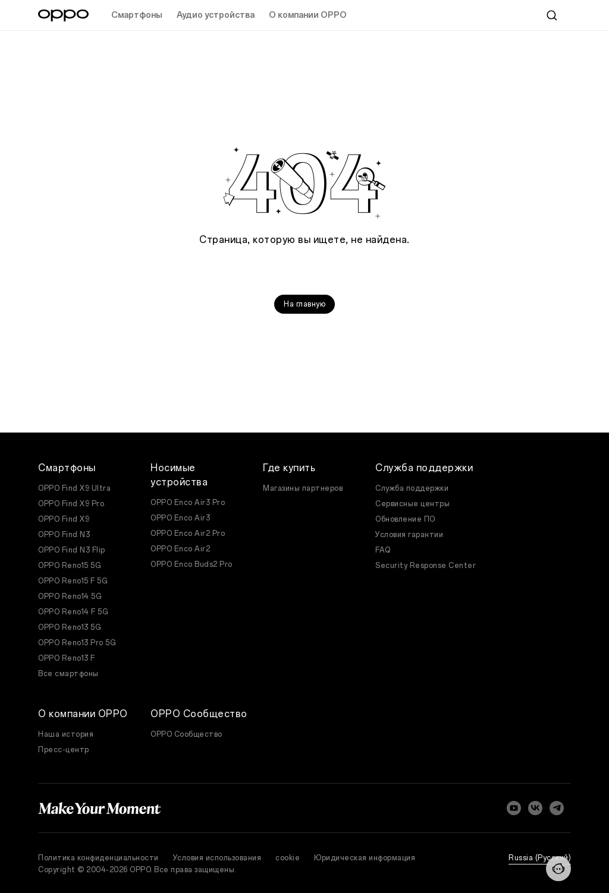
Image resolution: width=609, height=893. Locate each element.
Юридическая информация (364, 858)
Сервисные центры (412, 504)
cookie (287, 858)
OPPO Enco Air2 (180, 549)
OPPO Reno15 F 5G (73, 581)
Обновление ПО (405, 519)
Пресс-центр (63, 750)
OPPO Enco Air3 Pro (187, 502)
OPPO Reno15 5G (69, 565)
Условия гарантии (409, 535)
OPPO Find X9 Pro (71, 504)
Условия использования (217, 858)
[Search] (552, 15)
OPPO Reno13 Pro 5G (77, 643)
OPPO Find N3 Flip (71, 550)
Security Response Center (425, 565)
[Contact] (558, 868)
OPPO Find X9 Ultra (74, 488)
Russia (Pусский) (539, 858)
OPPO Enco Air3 (180, 518)
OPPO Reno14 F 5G (73, 612)
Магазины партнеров (303, 488)
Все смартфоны (68, 674)
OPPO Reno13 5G (69, 627)
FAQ (383, 550)
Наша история (65, 734)
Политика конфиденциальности (98, 858)
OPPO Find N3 (64, 535)
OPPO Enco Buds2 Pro (191, 564)
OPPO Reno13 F (66, 658)
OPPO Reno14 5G (70, 596)
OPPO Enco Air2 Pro (187, 533)
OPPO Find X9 (63, 519)
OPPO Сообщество (186, 734)
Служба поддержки (411, 488)
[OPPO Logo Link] (63, 15)
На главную (304, 304)
